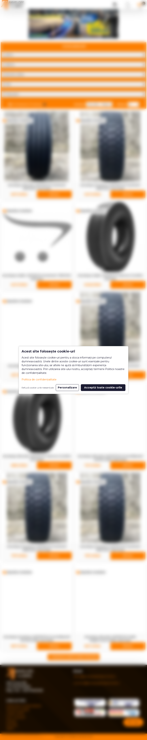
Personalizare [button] (67, 387)
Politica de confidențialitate (39, 379)
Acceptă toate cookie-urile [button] (103, 387)
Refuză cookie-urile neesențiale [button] (38, 387)
